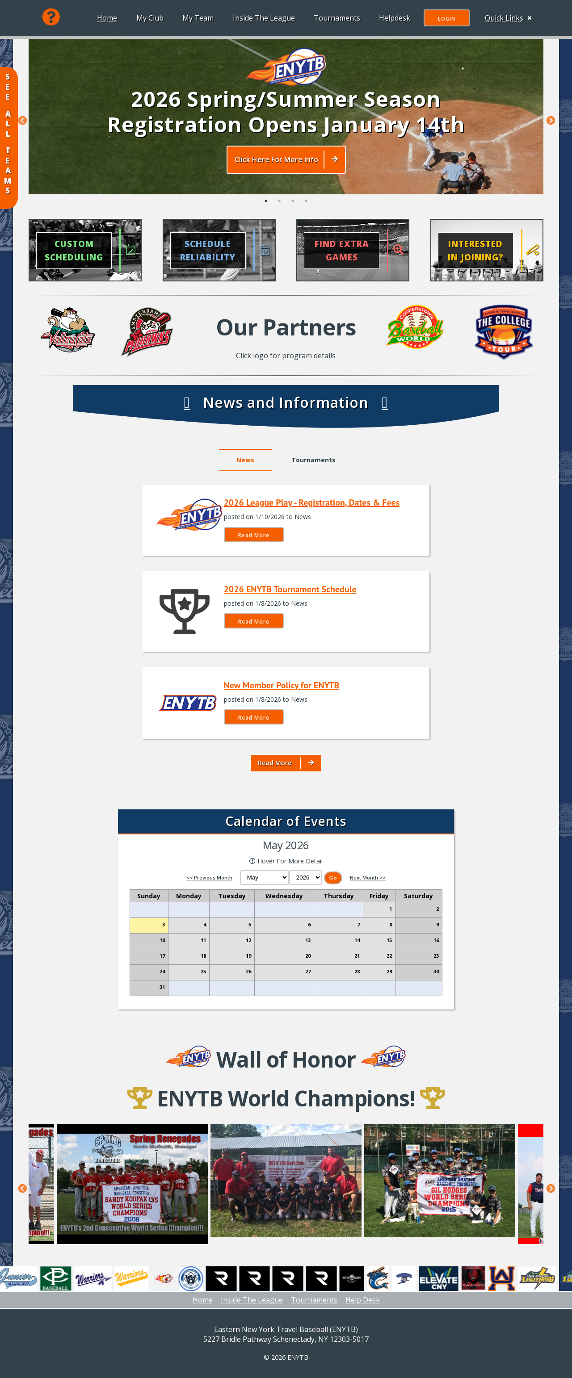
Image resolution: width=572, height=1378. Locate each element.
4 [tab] (306, 205)
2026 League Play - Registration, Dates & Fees (312, 502)
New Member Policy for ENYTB (282, 685)
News (245, 460)
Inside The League (262, 18)
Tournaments (335, 18)
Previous (21, 120)
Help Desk (362, 1300)
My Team (196, 18)
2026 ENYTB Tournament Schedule (290, 589)
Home (105, 18)
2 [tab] (279, 205)
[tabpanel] (286, 116)
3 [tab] (292, 205)
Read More (253, 535)
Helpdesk (392, 18)
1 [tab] (265, 205)
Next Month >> (368, 877)
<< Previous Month (209, 877)
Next (550, 120)
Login (445, 18)
